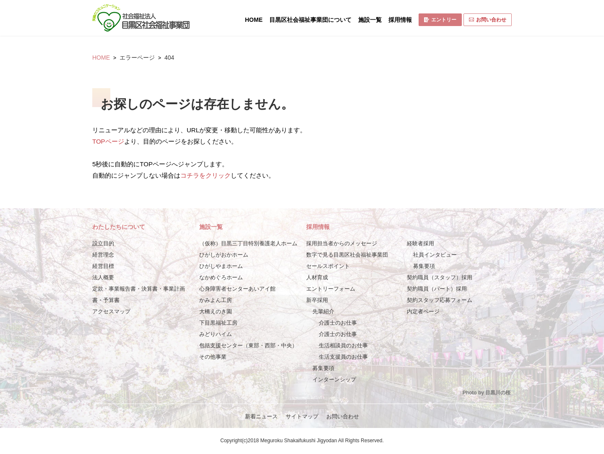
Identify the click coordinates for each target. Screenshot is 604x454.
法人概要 (103, 277)
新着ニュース (261, 416)
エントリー (440, 20)
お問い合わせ (487, 20)
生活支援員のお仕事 (343, 357)
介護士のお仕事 (338, 323)
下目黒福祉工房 (218, 323)
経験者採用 (420, 243)
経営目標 (103, 266)
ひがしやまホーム (221, 266)
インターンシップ (334, 379)
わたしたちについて (118, 226)
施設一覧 (370, 19)
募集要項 (323, 368)
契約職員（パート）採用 (437, 289)
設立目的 (103, 243)
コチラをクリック (205, 175)
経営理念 (103, 255)
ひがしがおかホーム (223, 255)
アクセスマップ (111, 311)
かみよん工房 (215, 300)
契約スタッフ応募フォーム (439, 300)
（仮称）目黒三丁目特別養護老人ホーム (248, 243)
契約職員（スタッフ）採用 (439, 277)
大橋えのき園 (215, 311)
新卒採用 (317, 300)
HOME (254, 19)
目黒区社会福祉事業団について (310, 19)
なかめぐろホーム (221, 277)
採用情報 (400, 19)
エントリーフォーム (330, 289)
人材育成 (317, 277)
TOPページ (108, 141)
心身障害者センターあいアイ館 (237, 289)
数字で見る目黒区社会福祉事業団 (347, 255)
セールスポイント (328, 266)
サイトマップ (302, 416)
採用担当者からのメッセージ (341, 243)
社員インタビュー (435, 255)
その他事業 (212, 357)
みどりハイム (215, 334)
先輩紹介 (323, 311)
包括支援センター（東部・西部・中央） (248, 345)
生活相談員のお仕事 (343, 345)
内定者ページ (423, 311)
